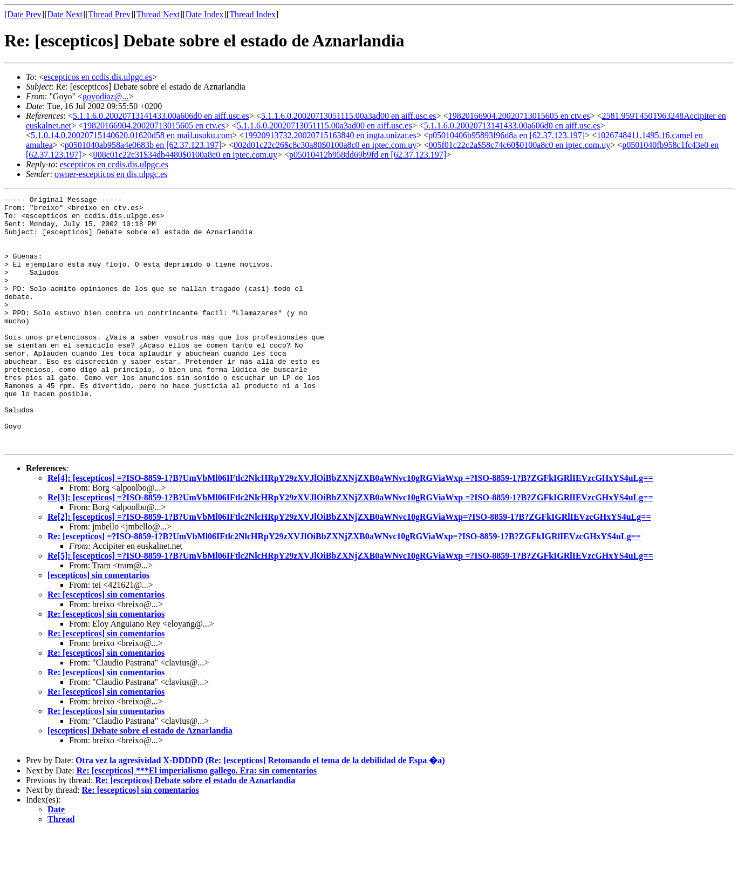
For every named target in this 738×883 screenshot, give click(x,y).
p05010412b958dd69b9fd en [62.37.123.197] (367, 154)
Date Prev (24, 14)
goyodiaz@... (105, 96)
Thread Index (252, 14)
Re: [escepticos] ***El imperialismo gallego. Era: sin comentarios (197, 820)
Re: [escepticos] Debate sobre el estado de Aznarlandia (195, 830)
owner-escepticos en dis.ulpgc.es (110, 174)
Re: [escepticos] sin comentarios (106, 644)
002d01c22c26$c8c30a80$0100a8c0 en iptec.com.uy (325, 145)
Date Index (205, 14)
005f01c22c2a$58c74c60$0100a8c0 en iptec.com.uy (519, 145)
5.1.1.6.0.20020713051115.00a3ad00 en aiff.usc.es (348, 115)
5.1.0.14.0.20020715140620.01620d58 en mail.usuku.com (131, 135)
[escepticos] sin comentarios (98, 625)
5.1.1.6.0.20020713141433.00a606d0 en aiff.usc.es (161, 115)
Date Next (65, 14)
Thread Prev (109, 14)
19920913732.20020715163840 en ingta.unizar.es (330, 135)
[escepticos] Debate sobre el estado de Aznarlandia (140, 780)
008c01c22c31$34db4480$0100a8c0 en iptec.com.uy (185, 154)
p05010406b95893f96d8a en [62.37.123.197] (506, 135)
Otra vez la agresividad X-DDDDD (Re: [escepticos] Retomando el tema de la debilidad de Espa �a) (260, 810)
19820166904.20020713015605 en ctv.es (519, 115)
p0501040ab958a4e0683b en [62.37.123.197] (143, 145)
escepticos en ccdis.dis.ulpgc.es (98, 76)
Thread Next (158, 14)
